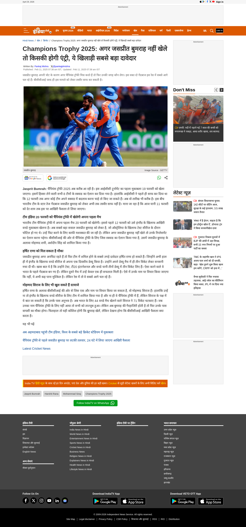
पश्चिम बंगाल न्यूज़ (171, 438)
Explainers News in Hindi (82, 460)
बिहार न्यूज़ (168, 443)
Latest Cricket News (37, 348)
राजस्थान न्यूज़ (169, 456)
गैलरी (168, 30)
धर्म (161, 30)
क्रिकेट (45, 40)
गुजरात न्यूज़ (169, 460)
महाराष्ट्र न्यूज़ (169, 451)
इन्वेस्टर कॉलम (28, 447)
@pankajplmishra (61, 66)
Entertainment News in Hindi (83, 438)
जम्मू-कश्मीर (169, 478)
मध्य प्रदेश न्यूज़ (170, 447)
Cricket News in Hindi (80, 447)
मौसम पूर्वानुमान (29, 468)
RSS (154, 519)
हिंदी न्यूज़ (40, 383)
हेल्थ (189, 30)
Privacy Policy (105, 519)
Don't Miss (184, 89)
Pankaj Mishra (41, 66)
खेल (135, 30)
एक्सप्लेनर (179, 30)
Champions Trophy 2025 (98, 393)
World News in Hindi (79, 434)
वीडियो (80, 30)
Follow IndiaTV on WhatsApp (95, 403)
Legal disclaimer (87, 519)
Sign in (219, 2)
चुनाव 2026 (68, 30)
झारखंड (167, 482)
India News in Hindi (79, 429)
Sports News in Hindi (80, 443)
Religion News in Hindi (81, 456)
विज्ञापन (26, 438)
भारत (89, 30)
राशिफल (152, 30)
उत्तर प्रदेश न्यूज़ (170, 429)
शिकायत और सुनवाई (31, 443)
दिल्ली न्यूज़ (168, 434)
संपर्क (25, 429)
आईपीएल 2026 (103, 30)
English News (29, 451)
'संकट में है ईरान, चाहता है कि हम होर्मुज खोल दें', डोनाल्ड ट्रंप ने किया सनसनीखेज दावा (208, 224)
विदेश (116, 30)
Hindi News (28, 40)
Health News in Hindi (80, 465)
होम (57, 30)
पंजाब (166, 465)
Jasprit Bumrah (32, 393)
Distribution (174, 519)
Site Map (70, 519)
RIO (163, 519)
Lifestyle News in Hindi (81, 469)
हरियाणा (167, 469)
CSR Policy (122, 519)
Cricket (112, 383)
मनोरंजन (126, 30)
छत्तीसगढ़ (167, 473)
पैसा (142, 30)
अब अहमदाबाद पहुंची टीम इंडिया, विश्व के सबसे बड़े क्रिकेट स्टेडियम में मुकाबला (68, 332)
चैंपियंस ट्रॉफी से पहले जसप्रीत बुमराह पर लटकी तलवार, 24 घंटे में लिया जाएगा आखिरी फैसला (76, 340)
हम (24, 434)
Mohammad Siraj (72, 393)
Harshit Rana (52, 393)
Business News (77, 451)
